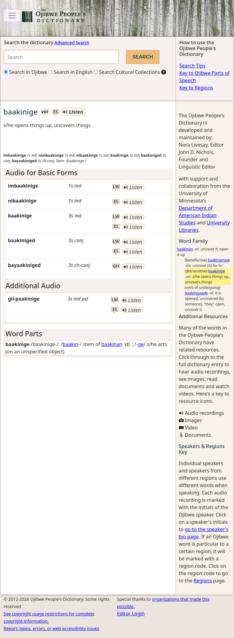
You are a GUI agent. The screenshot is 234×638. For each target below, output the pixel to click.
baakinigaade (196, 293)
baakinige (216, 271)
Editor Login (131, 613)
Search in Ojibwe (25, 72)
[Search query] (61, 57)
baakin (70, 344)
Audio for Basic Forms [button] (41, 172)
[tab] (87, 173)
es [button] (55, 112)
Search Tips (192, 65)
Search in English (70, 72)
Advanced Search (72, 43)
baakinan (111, 344)
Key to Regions (196, 87)
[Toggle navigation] (12, 15)
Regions (202, 580)
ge (141, 344)
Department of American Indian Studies (198, 215)
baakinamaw (219, 260)
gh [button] (116, 266)
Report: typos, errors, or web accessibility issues (51, 628)
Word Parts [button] (23, 333)
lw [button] (116, 186)
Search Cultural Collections (127, 72)
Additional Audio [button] (32, 285)
